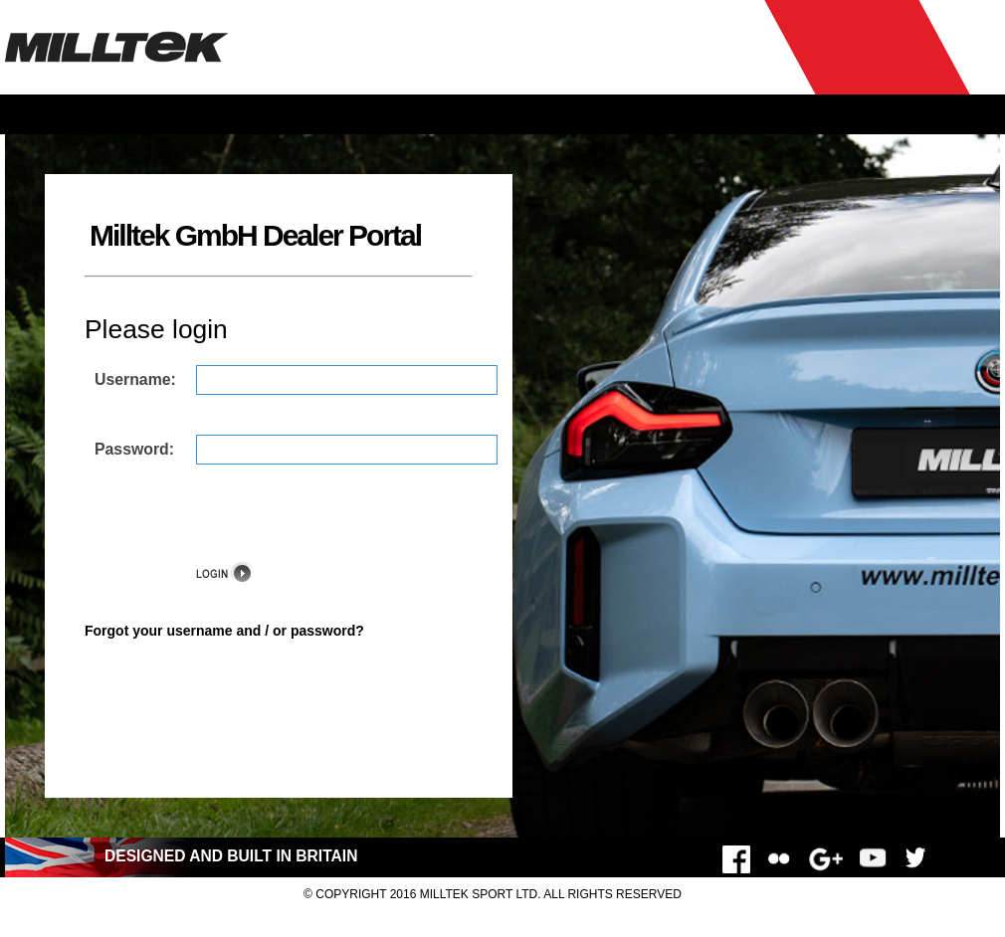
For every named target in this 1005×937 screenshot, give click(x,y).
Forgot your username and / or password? (224, 631)
